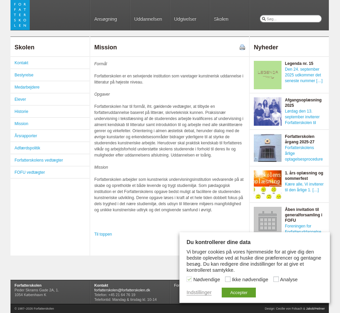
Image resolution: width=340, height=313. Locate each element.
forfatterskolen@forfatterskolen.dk (122, 290)
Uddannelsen (148, 19)
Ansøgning (105, 19)
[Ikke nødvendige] (227, 279)
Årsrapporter (26, 136)
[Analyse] (276, 279)
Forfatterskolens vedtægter (39, 160)
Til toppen (103, 234)
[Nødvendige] (189, 279)
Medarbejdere (27, 87)
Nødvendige (206, 279)
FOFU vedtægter (30, 172)
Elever (20, 99)
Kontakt (21, 63)
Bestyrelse (24, 75)
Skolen (221, 19)
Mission (21, 123)
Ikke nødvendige (250, 279)
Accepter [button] (238, 292)
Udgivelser (185, 19)
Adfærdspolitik (27, 148)
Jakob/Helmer (315, 308)
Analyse (289, 279)
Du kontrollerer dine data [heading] (218, 242)
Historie (21, 111)
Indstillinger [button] (199, 292)
